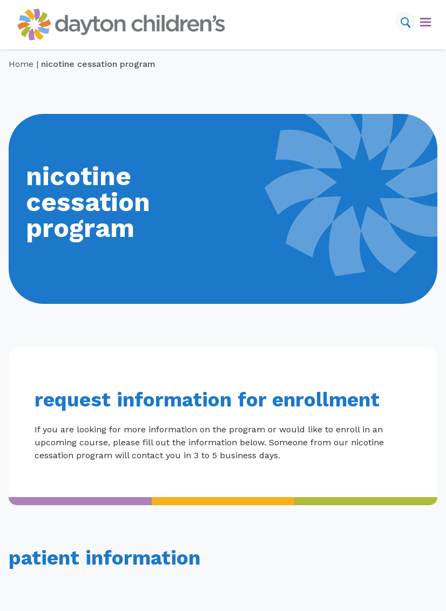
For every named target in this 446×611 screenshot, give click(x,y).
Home (21, 64)
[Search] (405, 22)
